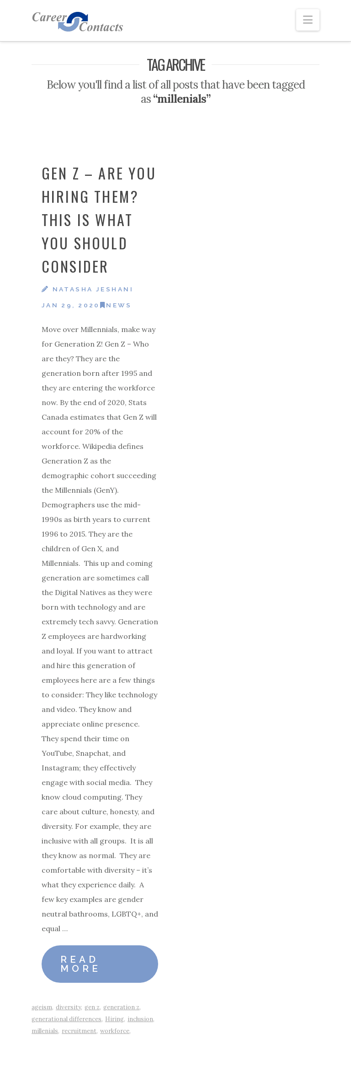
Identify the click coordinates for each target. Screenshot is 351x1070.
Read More (80, 964)
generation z (121, 1007)
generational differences (66, 1019)
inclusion (140, 1019)
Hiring (114, 1019)
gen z (92, 1007)
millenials (45, 1031)
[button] (307, 20)
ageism (42, 1007)
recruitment (79, 1031)
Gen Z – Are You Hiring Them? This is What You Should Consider (99, 219)
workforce (114, 1031)
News (116, 305)
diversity (68, 1007)
